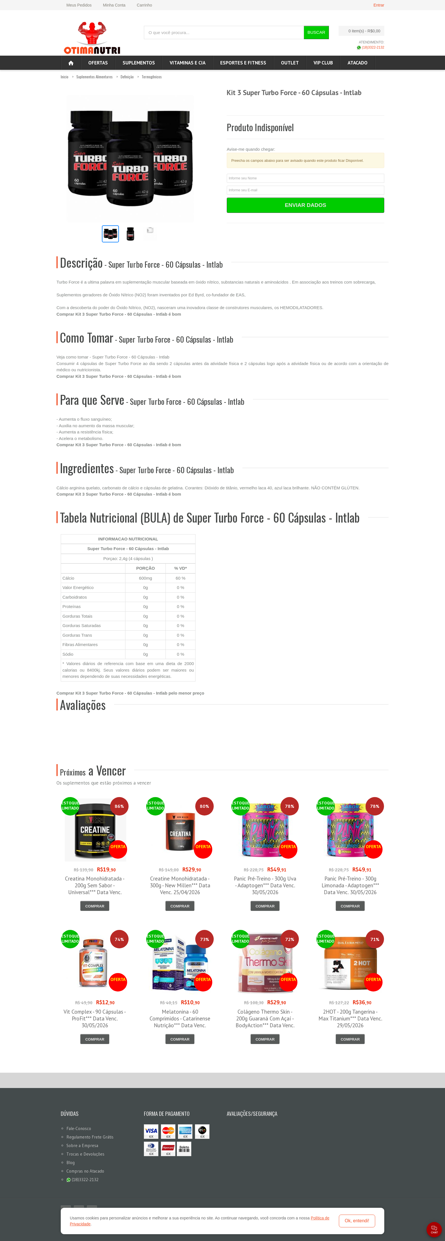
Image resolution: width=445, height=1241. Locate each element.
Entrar (378, 5)
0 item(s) (359, 31)
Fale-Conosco (78, 1128)
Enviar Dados (305, 205)
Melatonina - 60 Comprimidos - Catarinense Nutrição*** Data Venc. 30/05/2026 (180, 1021)
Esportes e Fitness (243, 63)
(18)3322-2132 (370, 47)
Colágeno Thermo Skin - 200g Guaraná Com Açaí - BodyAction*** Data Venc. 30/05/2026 (265, 1021)
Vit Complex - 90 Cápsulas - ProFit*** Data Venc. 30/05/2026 (95, 1018)
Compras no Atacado (85, 1171)
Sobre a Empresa (82, 1145)
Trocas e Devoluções (85, 1154)
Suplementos (139, 63)
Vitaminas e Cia (187, 63)
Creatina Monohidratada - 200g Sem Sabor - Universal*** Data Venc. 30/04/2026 (95, 888)
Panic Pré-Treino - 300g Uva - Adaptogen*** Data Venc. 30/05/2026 (265, 885)
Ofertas (98, 63)
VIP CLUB (323, 63)
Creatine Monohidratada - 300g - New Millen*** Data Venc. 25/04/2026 (180, 885)
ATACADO (358, 63)
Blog (70, 1162)
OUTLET (290, 63)
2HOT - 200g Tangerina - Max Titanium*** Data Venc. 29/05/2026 (350, 1018)
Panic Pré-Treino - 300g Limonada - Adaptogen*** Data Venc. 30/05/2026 (350, 885)
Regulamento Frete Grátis (90, 1137)
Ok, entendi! (357, 1220)
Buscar (316, 32)
